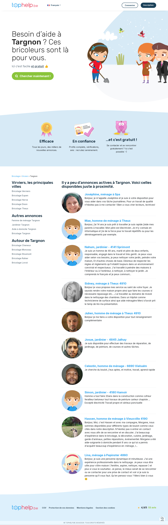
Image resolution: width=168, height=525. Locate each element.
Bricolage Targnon (21, 233)
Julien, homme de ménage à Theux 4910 (113, 313)
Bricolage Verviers (21, 191)
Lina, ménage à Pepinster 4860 (106, 455)
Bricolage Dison (19, 204)
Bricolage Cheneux (21, 245)
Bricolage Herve (20, 200)
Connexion (130, 5)
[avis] (141, 507)
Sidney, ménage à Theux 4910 (105, 283)
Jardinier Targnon (20, 224)
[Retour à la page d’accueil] (25, 5)
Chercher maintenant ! (33, 76)
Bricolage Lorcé (20, 262)
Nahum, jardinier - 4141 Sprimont (107, 247)
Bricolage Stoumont (21, 254)
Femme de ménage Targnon (26, 220)
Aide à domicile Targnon (24, 229)
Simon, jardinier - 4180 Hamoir (106, 392)
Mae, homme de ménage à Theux (108, 220)
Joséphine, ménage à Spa (102, 194)
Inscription (148, 5)
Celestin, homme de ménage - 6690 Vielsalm (116, 366)
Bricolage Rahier (20, 258)
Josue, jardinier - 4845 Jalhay (106, 339)
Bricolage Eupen (20, 195)
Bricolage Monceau (21, 249)
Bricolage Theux (20, 208)
